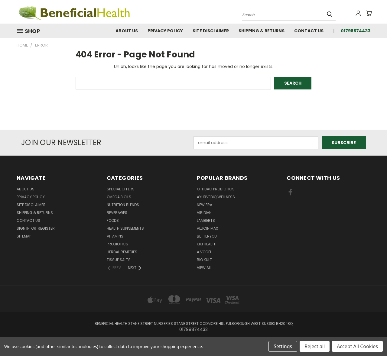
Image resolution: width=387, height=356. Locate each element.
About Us (126, 31)
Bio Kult (204, 259)
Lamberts (206, 220)
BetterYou (207, 236)
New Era (204, 204)
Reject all (314, 346)
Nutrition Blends (123, 204)
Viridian (204, 212)
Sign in (24, 228)
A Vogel (204, 251)
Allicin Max (207, 228)
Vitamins (115, 236)
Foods (113, 220)
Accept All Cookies (357, 346)
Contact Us (309, 31)
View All (204, 267)
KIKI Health (206, 244)
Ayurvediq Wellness (216, 196)
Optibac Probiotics (216, 189)
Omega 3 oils (119, 196)
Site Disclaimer (211, 31)
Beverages (117, 212)
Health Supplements (125, 228)
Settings (283, 346)
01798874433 (355, 31)
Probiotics (117, 244)
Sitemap (24, 236)
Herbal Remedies (122, 251)
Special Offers (121, 189)
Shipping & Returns (262, 31)
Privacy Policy (165, 31)
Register (46, 228)
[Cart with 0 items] (369, 13)
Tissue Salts (119, 259)
